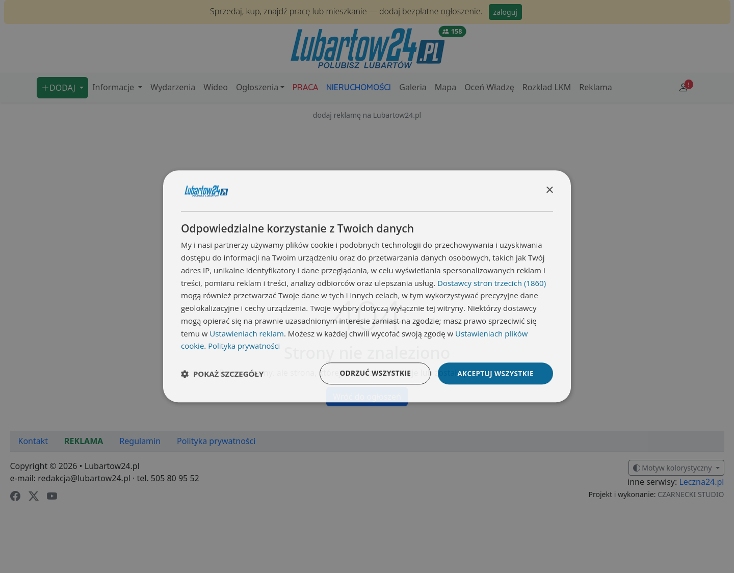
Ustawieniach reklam (246, 333)
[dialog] (367, 286)
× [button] (549, 190)
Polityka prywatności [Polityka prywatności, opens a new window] (244, 346)
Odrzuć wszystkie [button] (372, 373)
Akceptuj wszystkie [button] (494, 373)
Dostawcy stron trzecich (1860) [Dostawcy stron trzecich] (491, 282)
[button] (222, 373)
